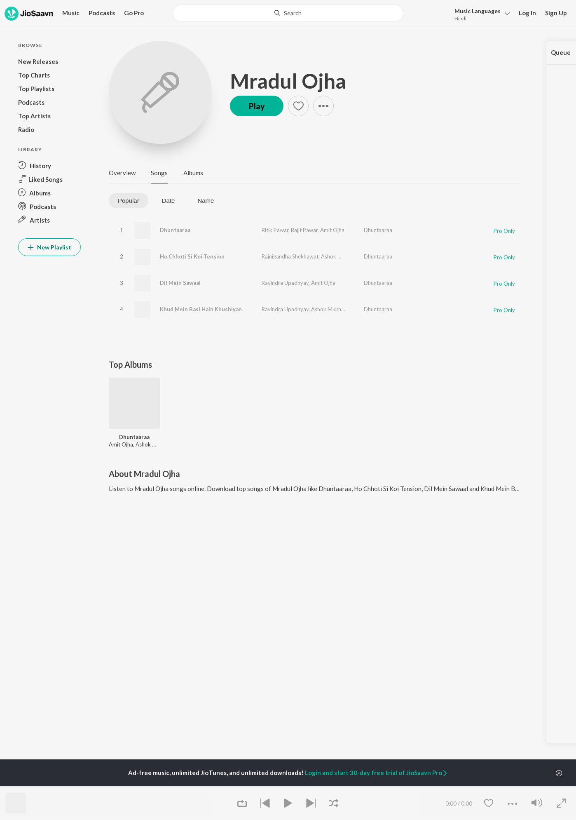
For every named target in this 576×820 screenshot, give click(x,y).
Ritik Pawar (275, 230)
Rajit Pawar (304, 230)
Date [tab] (168, 200)
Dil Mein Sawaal (180, 283)
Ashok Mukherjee (342, 256)
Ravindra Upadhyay (285, 283)
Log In (527, 12)
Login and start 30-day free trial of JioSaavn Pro (376, 772)
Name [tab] (205, 200)
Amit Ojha (332, 230)
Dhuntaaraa (175, 230)
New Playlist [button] (49, 247)
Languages (477, 10)
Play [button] (256, 106)
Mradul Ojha (288, 80)
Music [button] (71, 12)
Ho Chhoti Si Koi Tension (192, 256)
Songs (159, 172)
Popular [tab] (128, 200)
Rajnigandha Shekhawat (290, 256)
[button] (480, 14)
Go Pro (134, 12)
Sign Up (556, 12)
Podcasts (102, 12)
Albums (193, 172)
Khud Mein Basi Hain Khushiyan (201, 309)
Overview (122, 172)
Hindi (460, 18)
